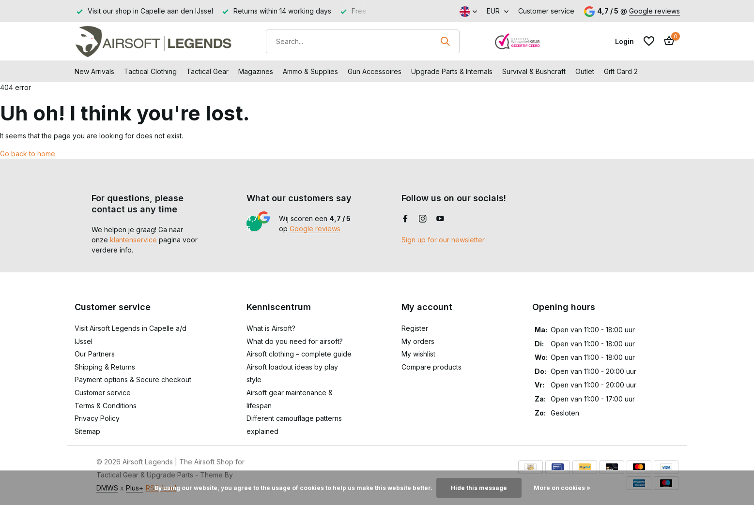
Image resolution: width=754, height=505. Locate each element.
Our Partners (95, 354)
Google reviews (654, 11)
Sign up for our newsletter (443, 240)
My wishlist (418, 354)
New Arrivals (94, 71)
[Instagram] (423, 219)
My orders (417, 341)
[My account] (624, 41)
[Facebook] (405, 219)
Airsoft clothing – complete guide (299, 354)
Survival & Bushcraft (534, 71)
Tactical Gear (207, 71)
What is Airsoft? (270, 328)
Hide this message (479, 487)
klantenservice (133, 240)
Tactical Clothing (150, 71)
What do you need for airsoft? (294, 341)
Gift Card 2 (621, 71)
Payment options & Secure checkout (133, 379)
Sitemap (87, 431)
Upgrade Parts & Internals (451, 71)
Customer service (546, 11)
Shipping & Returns (105, 367)
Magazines (255, 71)
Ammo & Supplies (310, 71)
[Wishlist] (649, 41)
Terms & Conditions (106, 405)
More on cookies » (562, 487)
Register (414, 328)
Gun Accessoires (374, 71)
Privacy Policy (97, 418)
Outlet (584, 71)
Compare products (431, 367)
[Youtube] (440, 219)
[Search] (363, 41)
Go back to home (27, 153)
